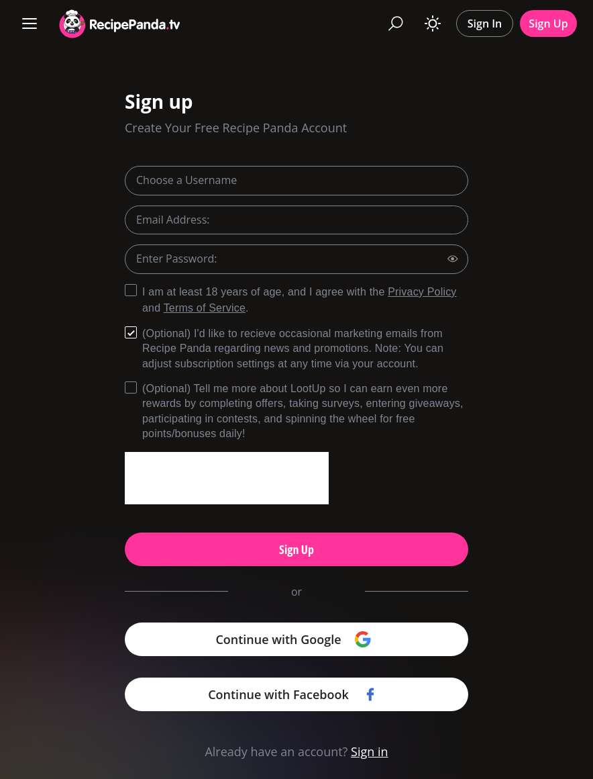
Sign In (485, 23)
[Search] (395, 23)
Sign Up (548, 23)
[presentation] (227, 478)
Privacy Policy (422, 291)
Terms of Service (205, 308)
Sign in (369, 751)
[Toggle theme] (432, 23)
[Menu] (29, 23)
